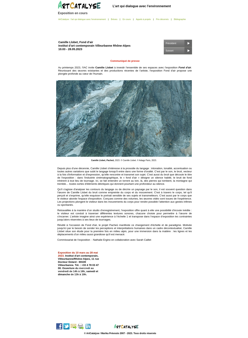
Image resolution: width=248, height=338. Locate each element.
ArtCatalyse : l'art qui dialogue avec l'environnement (82, 19)
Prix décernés (162, 19)
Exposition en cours (73, 13)
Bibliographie (180, 19)
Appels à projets (143, 19)
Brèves (114, 19)
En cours (127, 19)
